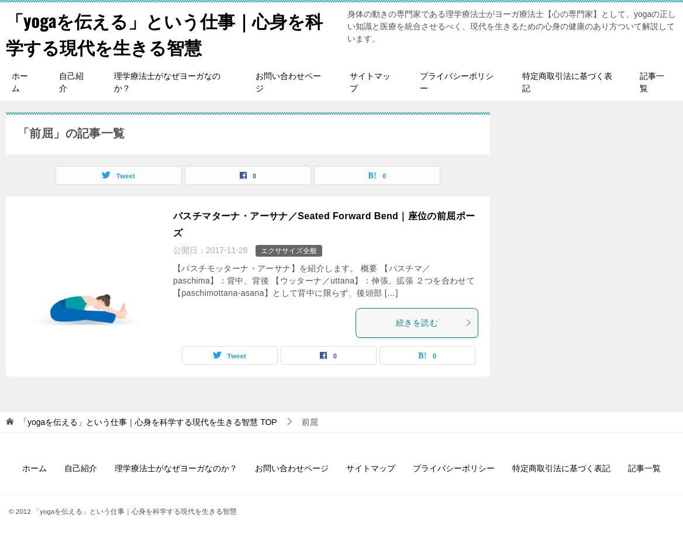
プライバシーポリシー (457, 82)
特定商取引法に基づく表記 (567, 82)
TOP (148, 422)
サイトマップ (370, 82)
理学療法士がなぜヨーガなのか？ (167, 82)
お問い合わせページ (288, 82)
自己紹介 (71, 82)
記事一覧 (652, 82)
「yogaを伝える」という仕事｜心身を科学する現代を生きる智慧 (164, 33)
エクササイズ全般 (289, 251)
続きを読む (434, 322)
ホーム (20, 82)
